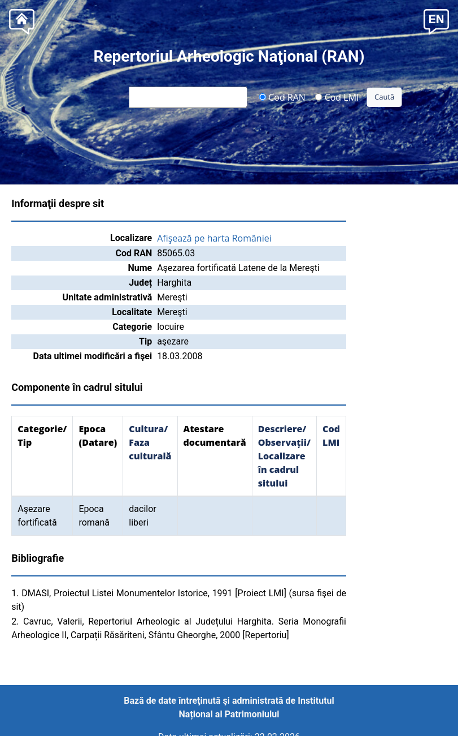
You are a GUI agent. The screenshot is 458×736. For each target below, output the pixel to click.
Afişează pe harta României (214, 238)
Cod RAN (282, 97)
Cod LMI (337, 97)
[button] (436, 21)
